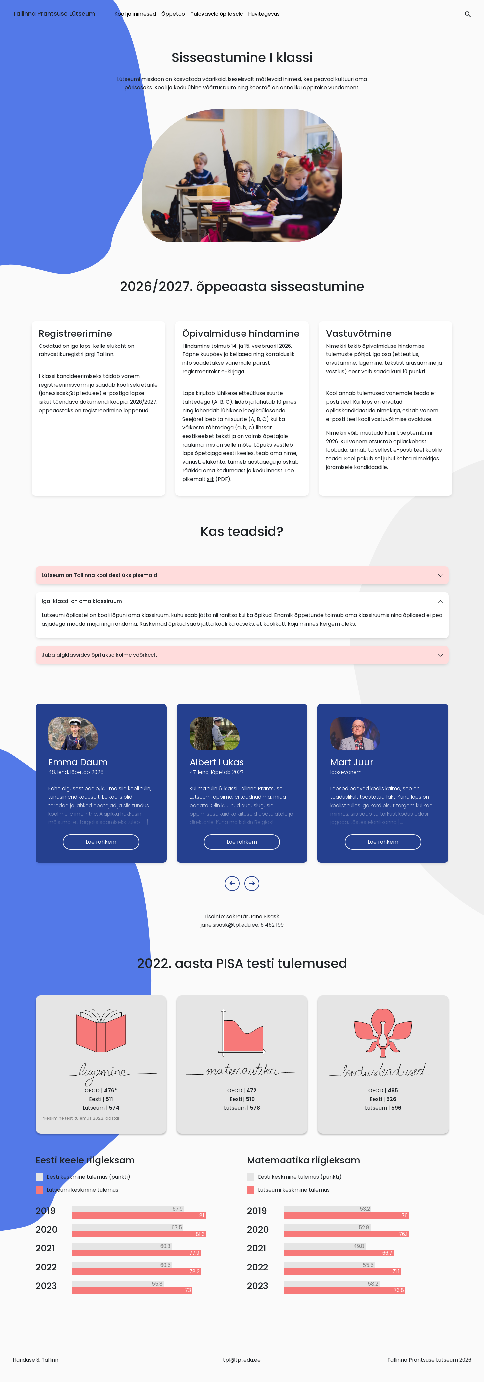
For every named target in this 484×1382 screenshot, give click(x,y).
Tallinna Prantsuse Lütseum (54, 13)
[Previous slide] (232, 883)
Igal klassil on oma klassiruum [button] (82, 601)
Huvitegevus (264, 13)
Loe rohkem (101, 841)
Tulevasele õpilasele (216, 13)
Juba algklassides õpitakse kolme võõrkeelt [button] (99, 654)
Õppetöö (173, 13)
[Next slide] (251, 883)
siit (210, 479)
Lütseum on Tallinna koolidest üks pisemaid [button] (99, 575)
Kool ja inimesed (135, 13)
